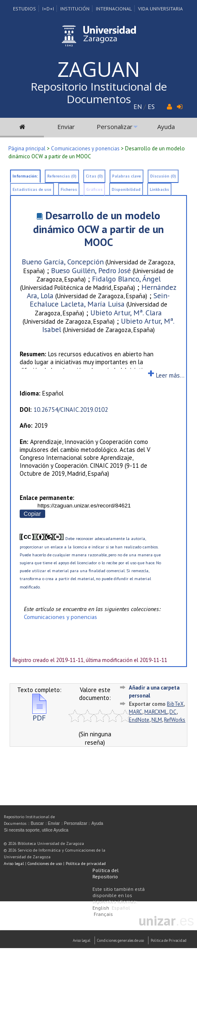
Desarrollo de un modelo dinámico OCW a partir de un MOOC (98, 228)
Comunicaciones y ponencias (85, 148)
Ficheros (69, 189)
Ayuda (166, 126)
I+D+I (48, 8)
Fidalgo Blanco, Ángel (126, 279)
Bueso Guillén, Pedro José (91, 270)
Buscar (37, 823)
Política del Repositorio (105, 873)
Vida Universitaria (160, 8)
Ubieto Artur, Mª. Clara (126, 312)
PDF (39, 714)
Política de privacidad (86, 863)
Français (103, 914)
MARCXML (155, 711)
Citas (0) (94, 176)
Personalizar (115, 126)
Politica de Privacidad (169, 940)
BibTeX (175, 704)
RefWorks (174, 719)
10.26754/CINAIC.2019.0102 (70, 409)
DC (173, 711)
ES (151, 106)
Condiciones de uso (45, 863)
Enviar (66, 126)
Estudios (24, 8)
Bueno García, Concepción (63, 261)
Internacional (114, 8)
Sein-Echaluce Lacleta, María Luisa (100, 300)
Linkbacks (159, 189)
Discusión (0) (163, 176)
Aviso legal (14, 863)
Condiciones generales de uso (120, 940)
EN (137, 106)
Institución (75, 8)
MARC (135, 711)
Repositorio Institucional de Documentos (99, 93)
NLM (156, 719)
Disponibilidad (126, 189)
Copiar (32, 513)
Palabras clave (126, 176)
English (100, 908)
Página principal (27, 148)
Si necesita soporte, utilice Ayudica (36, 830)
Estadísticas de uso (32, 189)
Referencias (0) (62, 176)
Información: (25, 176)
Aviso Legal (81, 940)
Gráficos (94, 189)
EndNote (139, 719)
